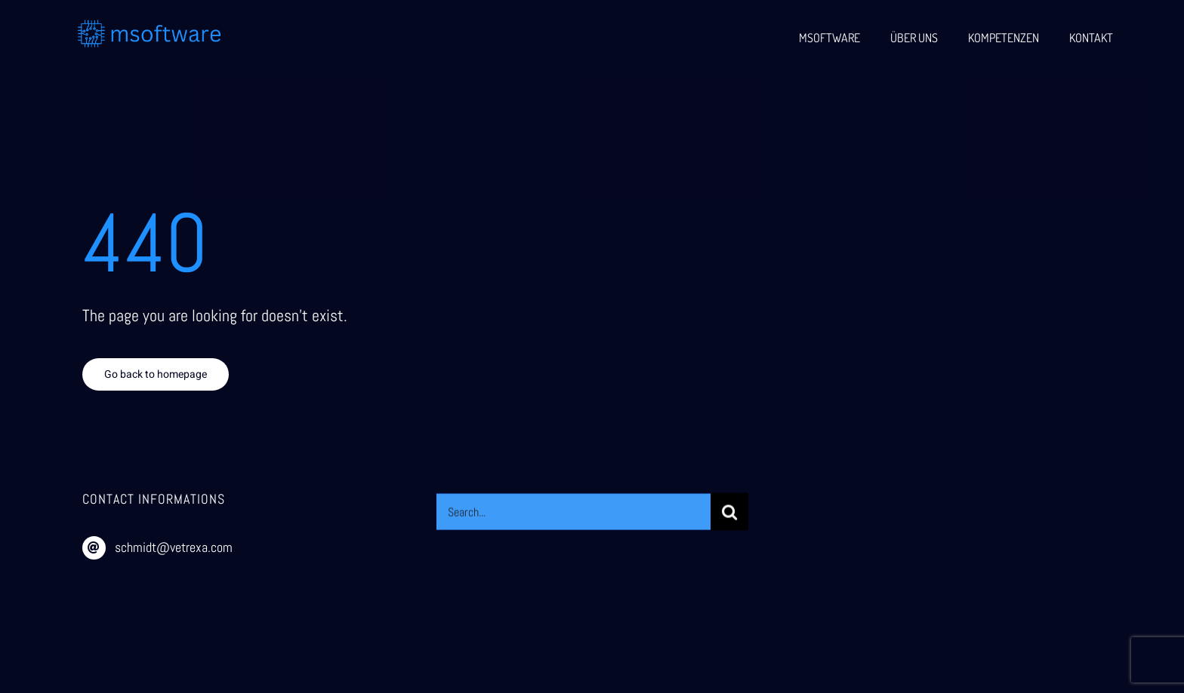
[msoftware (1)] (150, 24)
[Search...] (573, 513)
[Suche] (729, 513)
